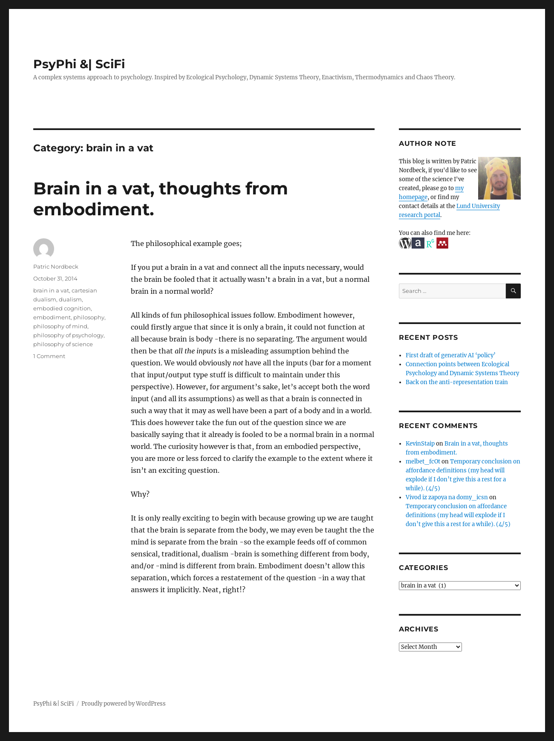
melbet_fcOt (423, 461)
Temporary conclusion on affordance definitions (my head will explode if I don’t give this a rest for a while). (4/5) (458, 515)
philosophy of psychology (68, 335)
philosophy (88, 317)
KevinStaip (420, 443)
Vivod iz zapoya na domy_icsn (447, 497)
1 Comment (49, 356)
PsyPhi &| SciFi (79, 64)
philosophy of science (63, 344)
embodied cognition (62, 308)
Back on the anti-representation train (457, 382)
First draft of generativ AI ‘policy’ (451, 355)
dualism (70, 299)
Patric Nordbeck (55, 266)
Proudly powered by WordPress (123, 703)
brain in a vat (51, 290)
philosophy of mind (60, 326)
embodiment (52, 317)
